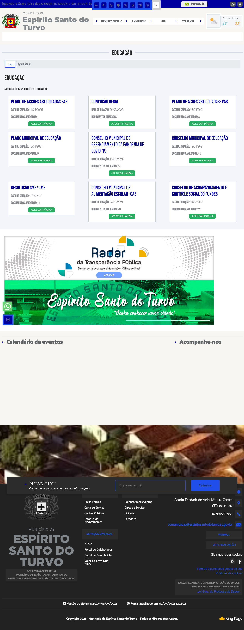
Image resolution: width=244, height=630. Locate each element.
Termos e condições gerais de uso (219, 569)
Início (10, 64)
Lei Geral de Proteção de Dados (219, 591)
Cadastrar (205, 485)
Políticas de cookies (229, 573)
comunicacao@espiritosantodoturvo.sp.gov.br (200, 524)
